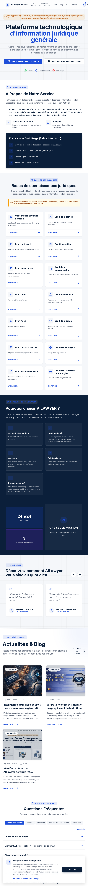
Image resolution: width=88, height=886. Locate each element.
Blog (61, 5)
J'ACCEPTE (72, 869)
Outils (55, 5)
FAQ (67, 5)
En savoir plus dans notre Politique (28, 878)
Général (30, 822)
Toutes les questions (15, 822)
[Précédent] (73, 574)
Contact (74, 5)
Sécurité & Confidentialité (59, 822)
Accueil (25, 5)
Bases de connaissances (44, 5)
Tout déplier (79, 829)
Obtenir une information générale (23, 61)
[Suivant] (79, 574)
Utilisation (41, 822)
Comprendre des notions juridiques (64, 61)
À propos (33, 5)
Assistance (77, 822)
